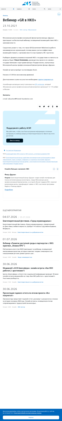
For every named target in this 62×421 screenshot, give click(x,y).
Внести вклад (14, 140)
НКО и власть (29, 154)
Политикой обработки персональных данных (27, 413)
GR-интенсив (39, 84)
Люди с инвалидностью (25, 257)
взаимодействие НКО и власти (15, 154)
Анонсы (5, 15)
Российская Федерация (13, 150)
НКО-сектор (23, 30)
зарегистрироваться (45, 79)
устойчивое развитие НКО (42, 154)
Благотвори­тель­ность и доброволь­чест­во (30, 232)
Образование (32, 30)
